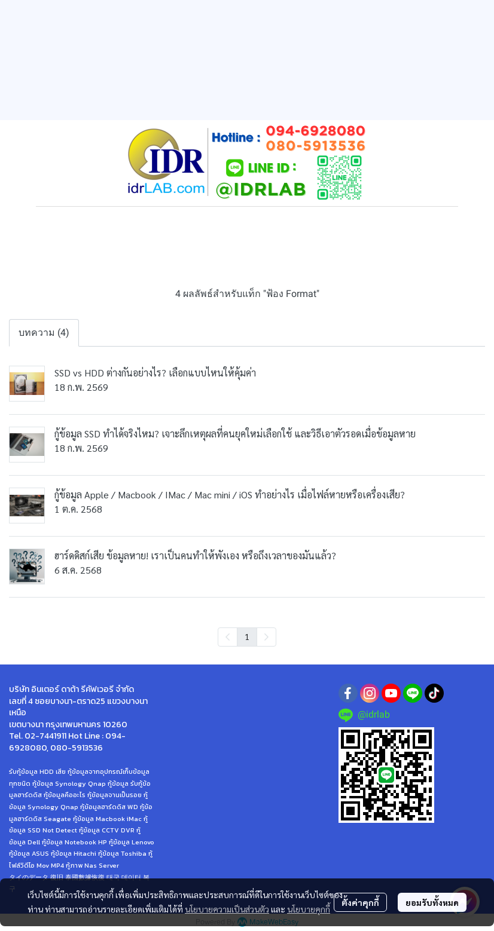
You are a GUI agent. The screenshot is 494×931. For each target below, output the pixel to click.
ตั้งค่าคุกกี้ (360, 902)
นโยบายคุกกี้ (308, 909)
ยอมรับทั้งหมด (432, 902)
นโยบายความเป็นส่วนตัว (227, 909)
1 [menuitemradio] (247, 636)
